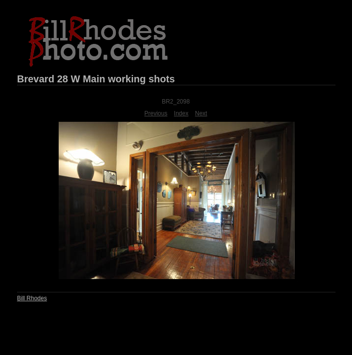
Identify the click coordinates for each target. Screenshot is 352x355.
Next (201, 113)
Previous (156, 113)
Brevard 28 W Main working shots (96, 78)
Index (181, 113)
